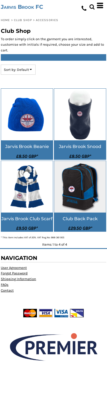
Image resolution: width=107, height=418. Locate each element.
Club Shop (23, 20)
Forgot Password (14, 273)
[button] (92, 5)
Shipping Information (18, 279)
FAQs (4, 285)
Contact (7, 290)
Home (5, 20)
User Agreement (14, 268)
